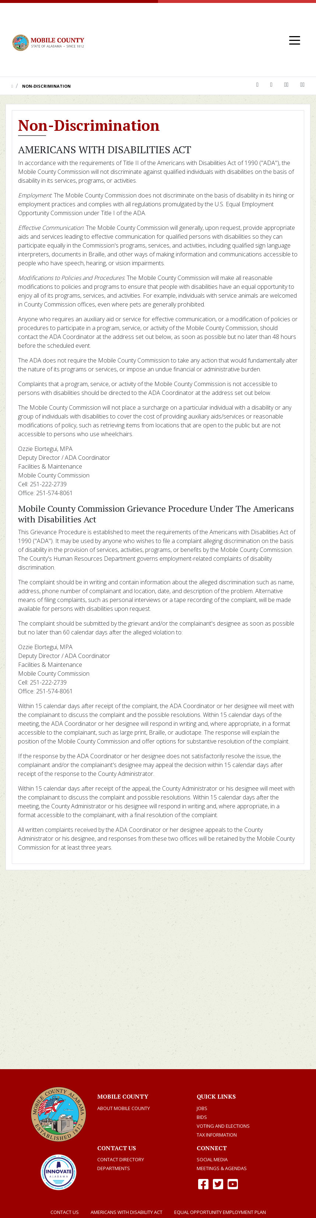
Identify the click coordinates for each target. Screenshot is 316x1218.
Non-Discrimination (46, 86)
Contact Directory (120, 1159)
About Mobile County (123, 1108)
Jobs (202, 1108)
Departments (113, 1168)
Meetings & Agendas (222, 1168)
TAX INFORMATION (217, 1134)
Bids (202, 1117)
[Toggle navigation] (295, 40)
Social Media (212, 1159)
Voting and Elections (223, 1126)
